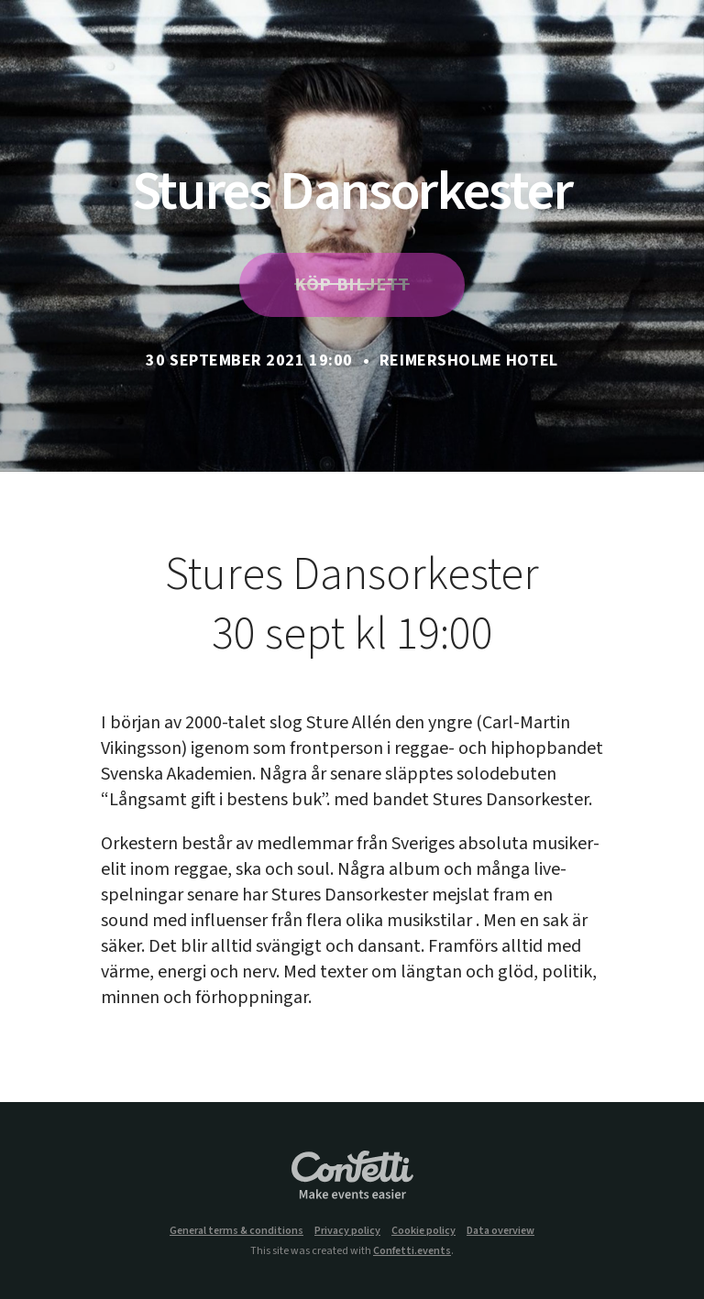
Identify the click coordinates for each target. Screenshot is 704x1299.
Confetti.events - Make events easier (352, 1176)
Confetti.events (412, 1251)
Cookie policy (423, 1231)
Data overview (500, 1231)
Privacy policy (347, 1231)
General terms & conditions (236, 1231)
